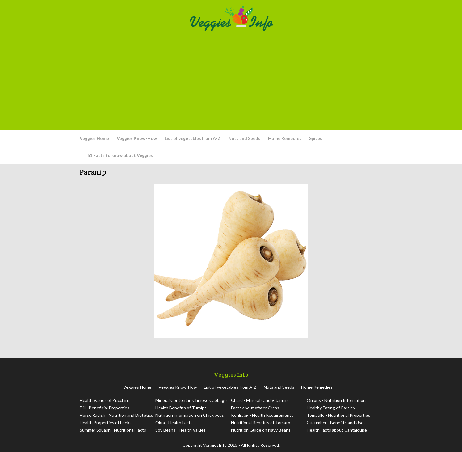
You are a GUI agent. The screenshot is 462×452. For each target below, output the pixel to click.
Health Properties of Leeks (106, 422)
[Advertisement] (231, 80)
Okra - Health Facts (174, 422)
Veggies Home (94, 138)
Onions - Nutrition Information (336, 400)
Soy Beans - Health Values (180, 430)
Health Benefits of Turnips (181, 407)
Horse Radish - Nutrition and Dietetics (116, 415)
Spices (315, 138)
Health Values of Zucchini (104, 400)
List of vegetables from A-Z (192, 138)
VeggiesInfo (215, 445)
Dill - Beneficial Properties (104, 407)
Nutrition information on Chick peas (189, 415)
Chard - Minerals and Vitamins (259, 400)
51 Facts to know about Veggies (120, 155)
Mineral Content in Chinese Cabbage (191, 400)
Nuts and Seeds (244, 138)
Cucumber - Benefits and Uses (336, 422)
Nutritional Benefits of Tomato (260, 422)
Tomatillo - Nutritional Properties (338, 415)
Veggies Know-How (137, 138)
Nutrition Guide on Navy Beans (261, 430)
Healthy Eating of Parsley (331, 407)
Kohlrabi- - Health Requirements (262, 415)
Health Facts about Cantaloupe (337, 430)
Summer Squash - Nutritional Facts (113, 430)
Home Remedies (284, 138)
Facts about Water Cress (255, 407)
